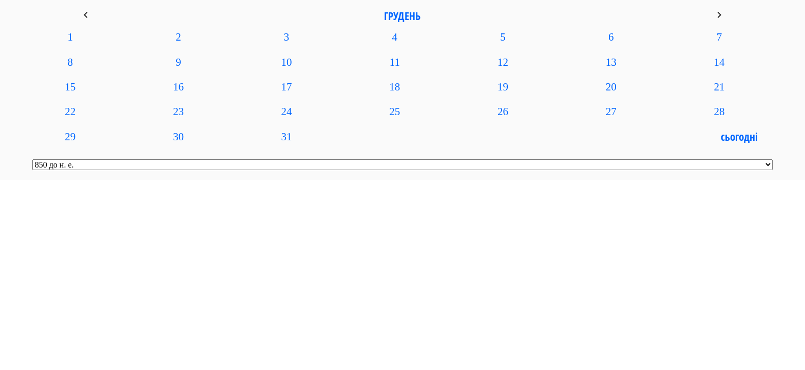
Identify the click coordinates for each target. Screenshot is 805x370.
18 (394, 87)
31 (286, 137)
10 (286, 62)
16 (178, 87)
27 (611, 111)
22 (70, 111)
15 (70, 87)
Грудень (402, 16)
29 (70, 137)
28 (719, 111)
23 (178, 111)
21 (719, 87)
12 (502, 62)
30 (178, 137)
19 (502, 87)
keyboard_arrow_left (86, 15)
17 (286, 87)
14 (719, 62)
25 (394, 111)
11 (395, 62)
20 (611, 87)
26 (502, 111)
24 (286, 111)
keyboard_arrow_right (719, 15)
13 (611, 62)
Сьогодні (739, 137)
